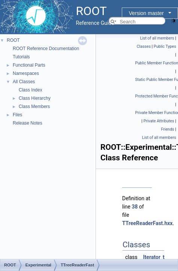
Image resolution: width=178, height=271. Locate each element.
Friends (167, 129)
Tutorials (21, 56)
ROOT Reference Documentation (46, 48)
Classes (144, 46)
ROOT (13, 40)
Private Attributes (159, 121)
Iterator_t (154, 257)
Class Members (34, 106)
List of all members (157, 38)
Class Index (30, 90)
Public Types (165, 46)
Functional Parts (29, 65)
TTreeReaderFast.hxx (147, 223)
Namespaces (26, 73)
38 (135, 207)
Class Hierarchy (35, 98)
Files (17, 114)
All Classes (24, 81)
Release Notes (27, 123)
